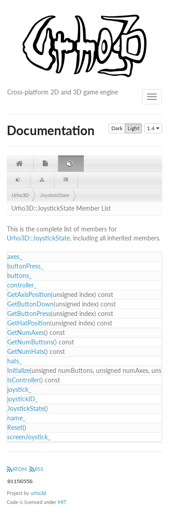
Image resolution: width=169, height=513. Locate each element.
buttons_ (19, 275)
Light (133, 128)
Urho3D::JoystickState (38, 238)
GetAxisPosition (29, 294)
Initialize (18, 370)
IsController (23, 380)
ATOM (17, 469)
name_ (16, 418)
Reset (15, 427)
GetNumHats (25, 351)
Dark (117, 128)
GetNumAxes (25, 332)
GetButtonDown (30, 304)
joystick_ (19, 389)
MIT (62, 502)
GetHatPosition (28, 323)
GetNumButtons (30, 342)
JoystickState (54, 195)
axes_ (14, 256)
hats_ (14, 361)
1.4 (153, 128)
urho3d (38, 493)
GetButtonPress (29, 313)
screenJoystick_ (28, 437)
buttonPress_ (25, 266)
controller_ (22, 285)
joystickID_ (22, 399)
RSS (36, 469)
